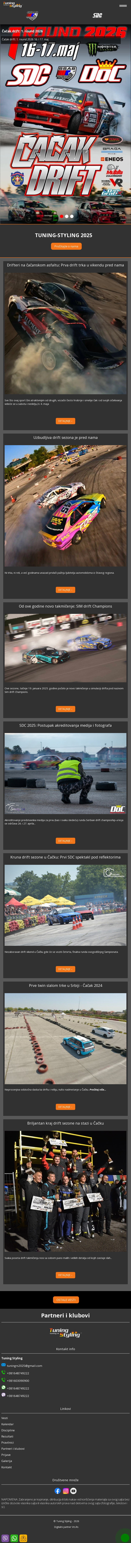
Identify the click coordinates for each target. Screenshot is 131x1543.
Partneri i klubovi (13, 1449)
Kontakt (6, 1467)
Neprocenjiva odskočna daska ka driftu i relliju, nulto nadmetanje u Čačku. (55, 1089)
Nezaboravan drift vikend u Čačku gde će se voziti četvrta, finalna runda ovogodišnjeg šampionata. (61, 951)
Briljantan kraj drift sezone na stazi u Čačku (65, 1123)
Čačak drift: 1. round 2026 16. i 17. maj (25, 39)
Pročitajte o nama (66, 246)
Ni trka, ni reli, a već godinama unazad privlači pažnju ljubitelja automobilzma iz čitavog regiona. (59, 572)
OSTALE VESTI (66, 1300)
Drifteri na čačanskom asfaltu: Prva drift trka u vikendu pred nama (65, 265)
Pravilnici (7, 1442)
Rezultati (7, 1436)
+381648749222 (18, 1373)
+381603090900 (18, 1381)
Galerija (6, 1461)
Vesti (4, 1418)
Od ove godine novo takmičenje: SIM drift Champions (65, 606)
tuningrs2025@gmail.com (24, 1366)
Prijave (6, 1455)
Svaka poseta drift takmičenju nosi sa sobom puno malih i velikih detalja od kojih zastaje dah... (58, 1258)
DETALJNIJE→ (65, 421)
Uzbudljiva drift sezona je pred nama (65, 437)
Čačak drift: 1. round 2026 (22, 31)
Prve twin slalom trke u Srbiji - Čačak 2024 (65, 985)
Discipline (8, 1430)
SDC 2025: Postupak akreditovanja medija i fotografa (65, 725)
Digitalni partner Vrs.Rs (66, 1527)
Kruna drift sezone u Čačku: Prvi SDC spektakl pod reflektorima (65, 857)
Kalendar (7, 1424)
